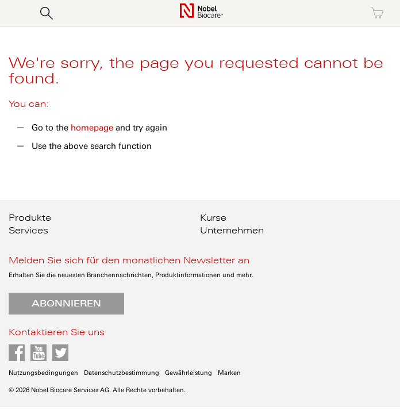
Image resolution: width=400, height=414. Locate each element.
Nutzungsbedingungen (43, 373)
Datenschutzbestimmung (121, 373)
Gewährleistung (188, 373)
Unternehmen (232, 230)
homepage (92, 127)
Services (28, 230)
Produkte (30, 218)
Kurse (213, 218)
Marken (229, 373)
